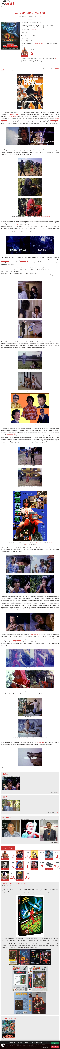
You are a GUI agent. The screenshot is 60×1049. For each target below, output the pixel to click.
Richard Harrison (38, 43)
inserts (26, 544)
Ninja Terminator (12, 116)
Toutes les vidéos (52, 792)
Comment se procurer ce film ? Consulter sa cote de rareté (38, 58)
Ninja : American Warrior (43, 216)
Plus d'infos (45, 1047)
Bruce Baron (4, 261)
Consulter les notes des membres (31, 60)
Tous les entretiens (52, 842)
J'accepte (55, 1043)
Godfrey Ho (33, 29)
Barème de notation (8, 886)
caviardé (50, 542)
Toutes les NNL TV (52, 812)
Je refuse (55, 1046)
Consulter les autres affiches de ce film (32, 62)
